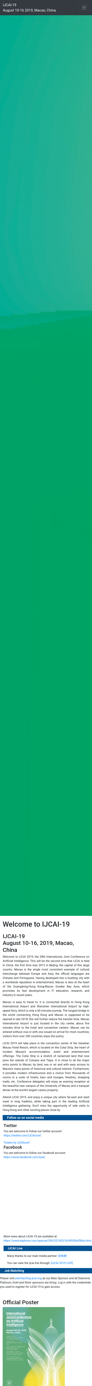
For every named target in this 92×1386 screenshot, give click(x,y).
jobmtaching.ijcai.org (28, 1278)
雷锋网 (62, 1256)
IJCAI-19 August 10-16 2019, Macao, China (29, 7)
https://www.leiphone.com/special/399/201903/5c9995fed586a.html (47, 1240)
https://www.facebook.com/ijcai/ (24, 1157)
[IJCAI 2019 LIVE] (62, 1263)
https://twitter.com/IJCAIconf (22, 1135)
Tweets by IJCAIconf (16, 1142)
